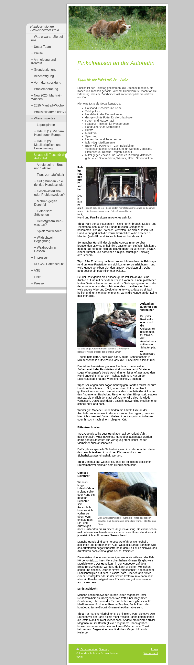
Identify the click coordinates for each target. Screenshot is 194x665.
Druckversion (86, 649)
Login (154, 649)
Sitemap (104, 649)
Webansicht (151, 653)
